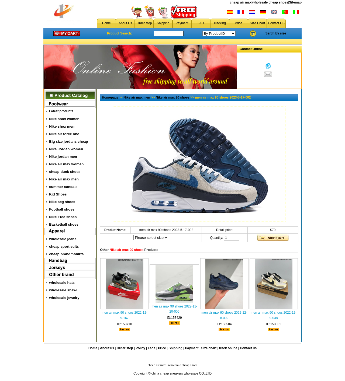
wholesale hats (62, 283)
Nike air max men (64, 179)
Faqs (152, 348)
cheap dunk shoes (64, 172)
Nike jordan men (63, 157)
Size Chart (257, 23)
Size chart (208, 348)
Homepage (110, 97)
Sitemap (295, 2)
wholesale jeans (63, 239)
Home (106, 23)
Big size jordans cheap (68, 141)
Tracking (219, 23)
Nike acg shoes (62, 202)
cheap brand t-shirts (66, 254)
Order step (144, 23)
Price (238, 23)
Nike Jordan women (66, 149)
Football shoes (61, 209)
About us (107, 348)
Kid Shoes (58, 194)
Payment (181, 23)
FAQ (201, 23)
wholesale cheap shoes (270, 2)
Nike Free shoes (63, 217)
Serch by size (275, 33)
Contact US (276, 23)
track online (228, 348)
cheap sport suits (64, 246)
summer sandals (63, 187)
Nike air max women (66, 164)
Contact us (248, 348)
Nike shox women (64, 119)
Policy (140, 348)
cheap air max (240, 2)
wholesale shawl (63, 290)
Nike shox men (61, 126)
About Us (125, 23)
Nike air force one (64, 134)
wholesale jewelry (64, 298)
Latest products (61, 111)
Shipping (163, 23)
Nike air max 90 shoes (172, 97)
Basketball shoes (63, 224)
